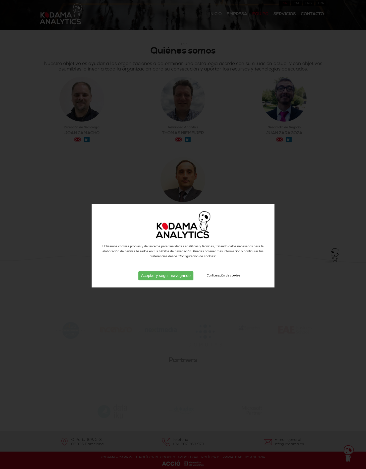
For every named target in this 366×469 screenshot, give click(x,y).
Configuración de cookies (223, 283)
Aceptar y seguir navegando (166, 283)
